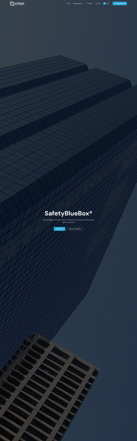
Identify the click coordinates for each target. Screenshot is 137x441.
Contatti (98, 3)
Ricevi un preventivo (75, 229)
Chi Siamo (90, 3)
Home (68, 3)
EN (108, 3)
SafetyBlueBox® (78, 3)
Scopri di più (59, 229)
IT (104, 3)
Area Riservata (119, 3)
